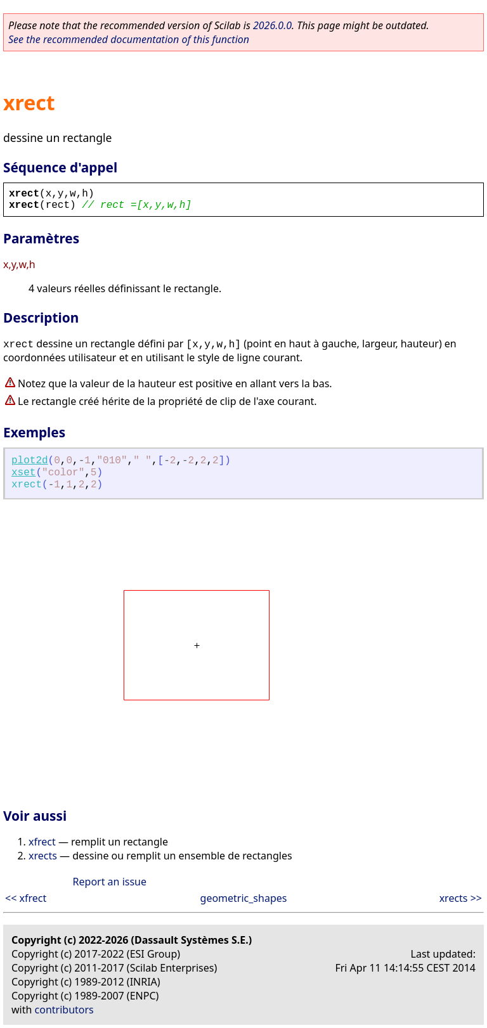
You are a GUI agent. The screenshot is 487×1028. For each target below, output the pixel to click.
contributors (64, 1010)
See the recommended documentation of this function (128, 39)
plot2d (29, 460)
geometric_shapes (243, 898)
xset (23, 473)
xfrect (42, 842)
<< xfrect (25, 898)
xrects (43, 856)
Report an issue (109, 882)
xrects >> (460, 898)
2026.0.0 (272, 25)
